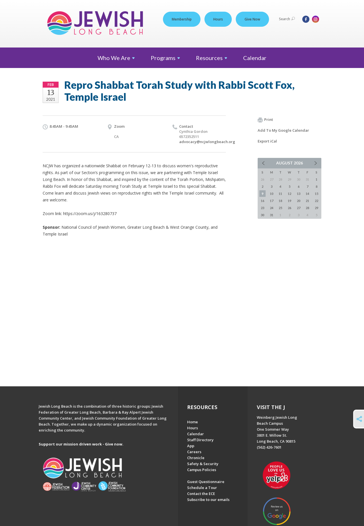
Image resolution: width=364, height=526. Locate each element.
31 (271, 215)
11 (280, 193)
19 (289, 201)
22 (316, 201)
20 (298, 201)
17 (271, 201)
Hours (218, 19)
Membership (182, 19)
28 (307, 208)
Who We (116, 57)
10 (271, 193)
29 (316, 208)
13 (298, 193)
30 (262, 215)
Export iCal (267, 141)
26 (289, 208)
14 (307, 193)
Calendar (254, 57)
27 (298, 208)
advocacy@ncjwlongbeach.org (207, 141)
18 (280, 201)
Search (287, 18)
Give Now (252, 19)
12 (289, 193)
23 (262, 208)
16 (262, 201)
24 (271, 208)
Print (265, 120)
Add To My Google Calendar (283, 130)
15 (316, 193)
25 (280, 208)
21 (307, 201)
